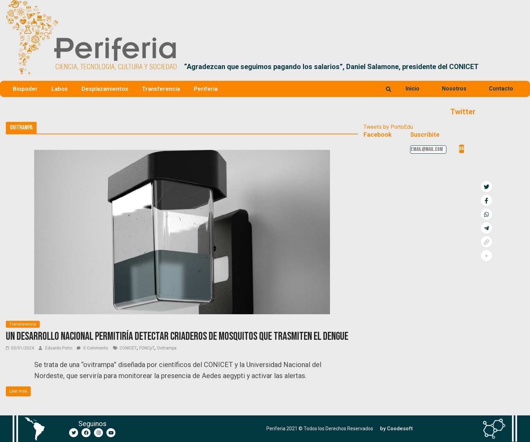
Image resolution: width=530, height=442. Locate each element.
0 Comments (92, 348)
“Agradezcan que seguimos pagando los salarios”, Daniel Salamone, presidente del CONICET (331, 67)
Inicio (412, 88)
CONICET (128, 348)
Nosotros (454, 88)
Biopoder (25, 88)
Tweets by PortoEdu (388, 127)
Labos (59, 88)
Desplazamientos (105, 88)
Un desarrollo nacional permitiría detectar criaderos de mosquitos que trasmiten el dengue (177, 336)
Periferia (206, 88)
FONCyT (146, 348)
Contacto (501, 88)
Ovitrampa (167, 348)
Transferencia (161, 88)
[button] (516, 66)
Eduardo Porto (59, 348)
